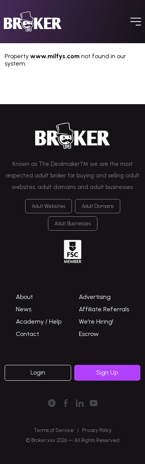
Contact (27, 333)
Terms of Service (54, 430)
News (23, 309)
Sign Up (107, 372)
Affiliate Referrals (104, 309)
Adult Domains (98, 206)
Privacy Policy (97, 430)
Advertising (95, 296)
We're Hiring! (96, 321)
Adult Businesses (73, 223)
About (24, 296)
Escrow (89, 333)
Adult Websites (48, 206)
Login (38, 372)
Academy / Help (38, 321)
